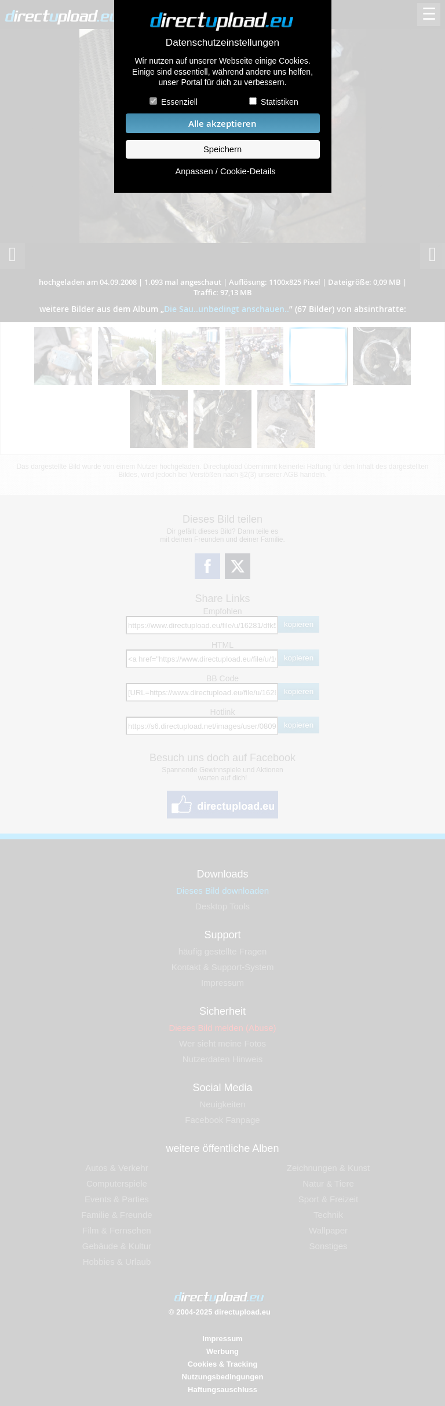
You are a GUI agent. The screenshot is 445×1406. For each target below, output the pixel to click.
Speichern (222, 149)
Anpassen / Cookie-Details (225, 171)
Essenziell (179, 102)
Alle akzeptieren (222, 123)
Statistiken (279, 102)
